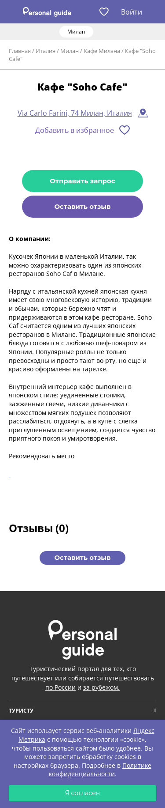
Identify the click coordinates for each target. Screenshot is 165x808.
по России (60, 687)
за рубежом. (101, 687)
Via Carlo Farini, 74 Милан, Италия (75, 113)
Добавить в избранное (74, 130)
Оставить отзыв (82, 206)
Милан (69, 51)
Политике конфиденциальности (100, 769)
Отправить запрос (82, 181)
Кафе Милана (102, 51)
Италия (45, 51)
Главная (20, 51)
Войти (131, 12)
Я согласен (82, 793)
